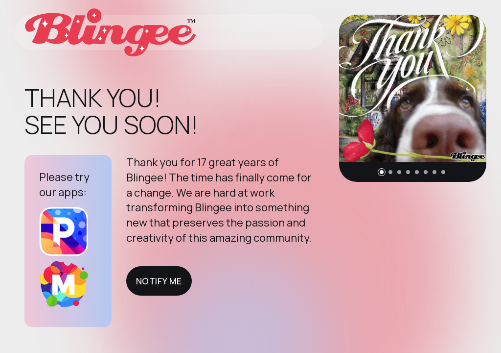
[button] (382, 172)
